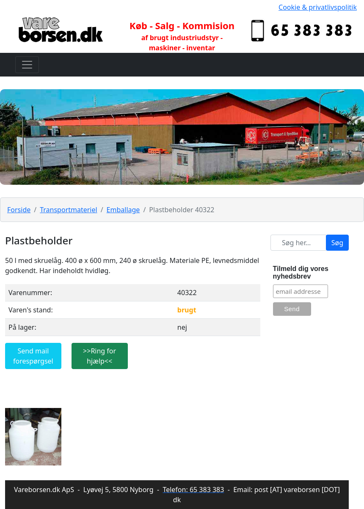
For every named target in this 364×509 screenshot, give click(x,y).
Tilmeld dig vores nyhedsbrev (300, 272)
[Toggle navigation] (27, 64)
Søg (337, 242)
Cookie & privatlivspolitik (318, 7)
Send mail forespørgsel (33, 356)
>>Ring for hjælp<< (99, 356)
